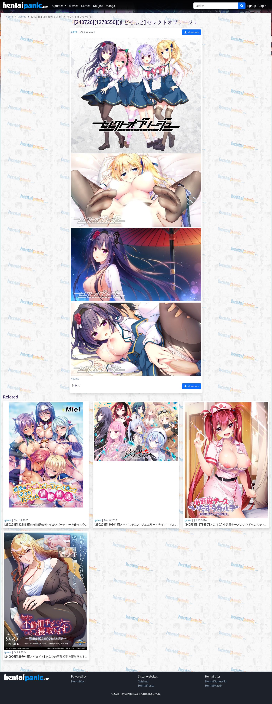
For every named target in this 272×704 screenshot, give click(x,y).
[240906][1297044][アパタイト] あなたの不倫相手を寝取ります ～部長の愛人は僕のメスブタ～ (45, 656)
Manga (110, 6)
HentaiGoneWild (216, 681)
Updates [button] (58, 6)
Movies (73, 6)
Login (262, 6)
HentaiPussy (146, 686)
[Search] (215, 5)
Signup (251, 6)
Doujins (98, 6)
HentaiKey (78, 681)
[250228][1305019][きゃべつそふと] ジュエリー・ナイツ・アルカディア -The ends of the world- (135, 524)
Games (85, 6)
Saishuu (143, 681)
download (192, 32)
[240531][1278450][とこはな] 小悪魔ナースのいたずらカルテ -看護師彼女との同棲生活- (226, 524)
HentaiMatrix (213, 686)
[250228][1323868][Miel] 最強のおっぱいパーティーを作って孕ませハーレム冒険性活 (45, 524)
